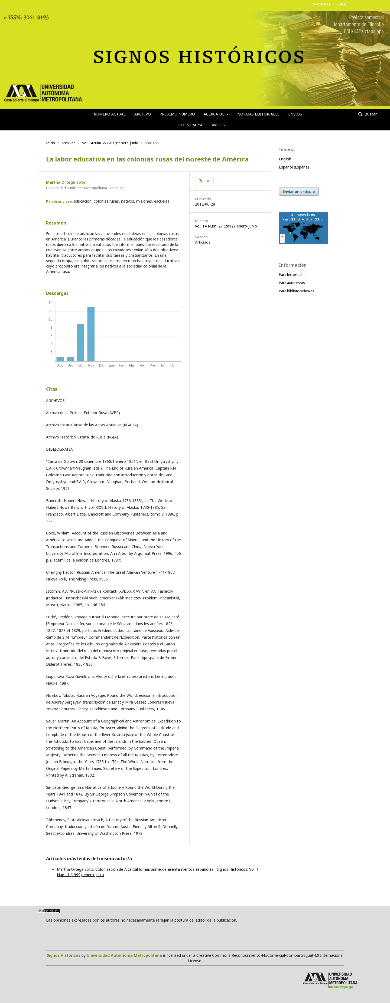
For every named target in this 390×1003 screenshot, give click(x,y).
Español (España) (294, 167)
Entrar (342, 4)
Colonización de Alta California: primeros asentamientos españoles (154, 869)
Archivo (142, 114)
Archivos (68, 142)
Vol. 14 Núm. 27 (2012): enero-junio (110, 142)
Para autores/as (292, 282)
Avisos (218, 124)
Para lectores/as (292, 274)
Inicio (50, 142)
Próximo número (177, 114)
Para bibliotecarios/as (296, 290)
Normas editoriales (258, 114)
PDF (206, 181)
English (285, 158)
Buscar (370, 114)
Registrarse (190, 124)
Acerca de (214, 114)
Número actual (110, 114)
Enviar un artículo (299, 191)
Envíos (295, 114)
